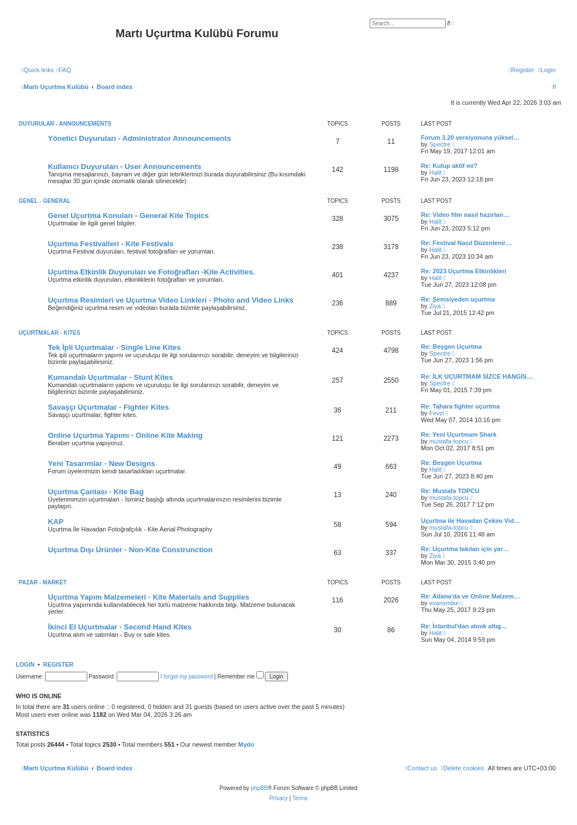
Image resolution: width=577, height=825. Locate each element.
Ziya (435, 306)
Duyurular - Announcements (65, 124)
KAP (56, 521)
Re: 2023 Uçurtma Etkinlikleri (464, 271)
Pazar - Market (42, 582)
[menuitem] (63, 70)
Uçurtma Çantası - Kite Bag (96, 491)
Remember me (241, 676)
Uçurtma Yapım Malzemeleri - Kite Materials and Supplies (148, 597)
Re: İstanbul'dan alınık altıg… (464, 626)
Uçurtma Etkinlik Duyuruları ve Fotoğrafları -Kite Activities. (151, 272)
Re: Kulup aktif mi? (449, 165)
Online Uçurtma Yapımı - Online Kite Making (125, 435)
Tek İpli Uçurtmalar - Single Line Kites (114, 347)
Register (58, 664)
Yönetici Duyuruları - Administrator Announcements (139, 138)
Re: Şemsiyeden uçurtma (458, 299)
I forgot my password (187, 676)
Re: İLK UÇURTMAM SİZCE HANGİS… (477, 376)
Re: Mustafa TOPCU (450, 490)
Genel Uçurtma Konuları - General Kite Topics (128, 215)
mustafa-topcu (449, 441)
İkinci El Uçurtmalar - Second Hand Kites (120, 627)
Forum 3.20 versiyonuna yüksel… (470, 137)
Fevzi (436, 413)
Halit (435, 172)
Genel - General (44, 201)
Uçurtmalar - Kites (49, 333)
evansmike (444, 603)
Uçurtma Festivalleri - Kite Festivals (111, 243)
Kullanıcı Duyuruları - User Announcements (124, 166)
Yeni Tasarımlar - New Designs (101, 463)
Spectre (440, 144)
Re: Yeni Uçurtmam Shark (458, 434)
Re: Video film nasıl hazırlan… (465, 214)
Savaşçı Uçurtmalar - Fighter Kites (108, 407)
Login (25, 664)
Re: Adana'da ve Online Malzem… (470, 596)
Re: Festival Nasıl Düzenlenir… (466, 242)
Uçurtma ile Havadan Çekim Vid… (470, 520)
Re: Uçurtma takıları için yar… (465, 548)
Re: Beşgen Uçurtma (451, 346)
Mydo (246, 744)
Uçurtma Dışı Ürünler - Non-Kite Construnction (130, 549)
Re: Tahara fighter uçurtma (460, 406)
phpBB (259, 788)
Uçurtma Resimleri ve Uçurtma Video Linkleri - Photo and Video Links (171, 300)
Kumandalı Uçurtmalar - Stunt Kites (110, 377)
